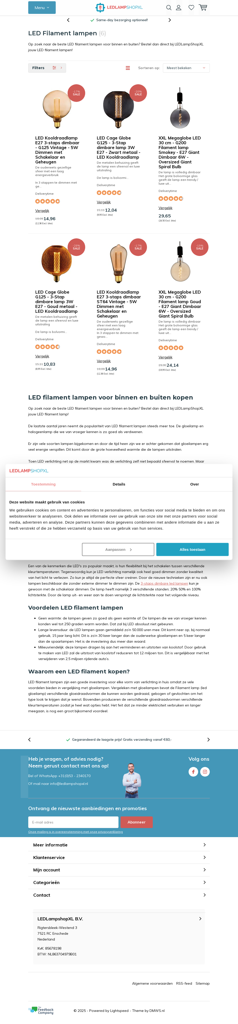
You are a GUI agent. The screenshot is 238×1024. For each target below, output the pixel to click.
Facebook (193, 774)
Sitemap (203, 987)
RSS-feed (184, 987)
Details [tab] (119, 484)
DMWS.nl (157, 1014)
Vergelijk (42, 214)
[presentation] (71, 24)
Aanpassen (118, 549)
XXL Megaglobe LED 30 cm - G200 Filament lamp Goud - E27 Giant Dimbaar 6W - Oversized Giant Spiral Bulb (180, 307)
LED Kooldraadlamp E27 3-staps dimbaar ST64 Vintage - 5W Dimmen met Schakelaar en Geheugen (119, 307)
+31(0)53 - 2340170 (74, 779)
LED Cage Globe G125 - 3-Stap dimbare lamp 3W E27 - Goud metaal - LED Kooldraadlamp (56, 305)
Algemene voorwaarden (152, 987)
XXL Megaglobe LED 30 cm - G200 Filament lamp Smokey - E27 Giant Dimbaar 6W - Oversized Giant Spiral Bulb (180, 156)
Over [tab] (194, 484)
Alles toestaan (192, 549)
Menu (40, 7)
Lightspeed (119, 1014)
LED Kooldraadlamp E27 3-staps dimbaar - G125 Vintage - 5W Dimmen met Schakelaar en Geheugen (57, 153)
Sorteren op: (149, 71)
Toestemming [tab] (43, 484)
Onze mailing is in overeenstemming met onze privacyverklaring (75, 835)
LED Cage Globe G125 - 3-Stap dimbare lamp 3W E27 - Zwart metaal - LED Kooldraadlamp (118, 151)
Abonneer (137, 825)
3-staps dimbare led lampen (164, 587)
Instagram (205, 774)
